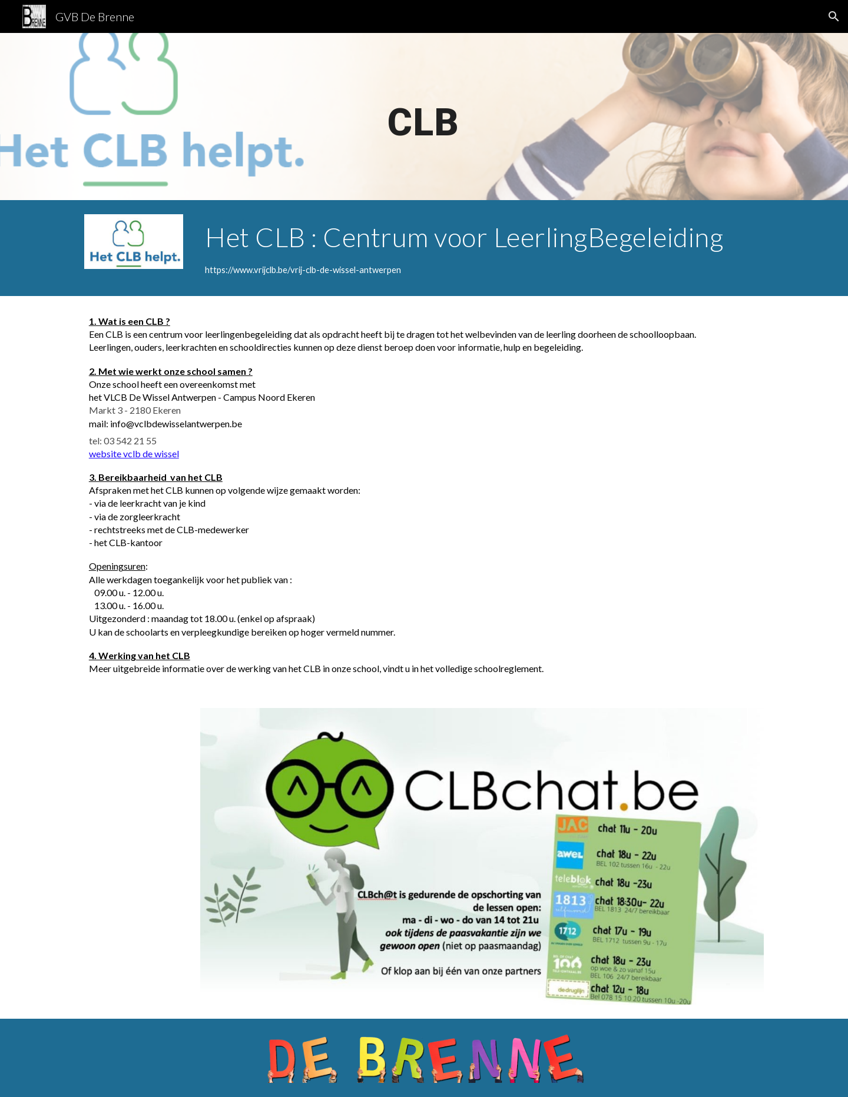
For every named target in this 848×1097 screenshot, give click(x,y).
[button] (834, 16)
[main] (424, 117)
